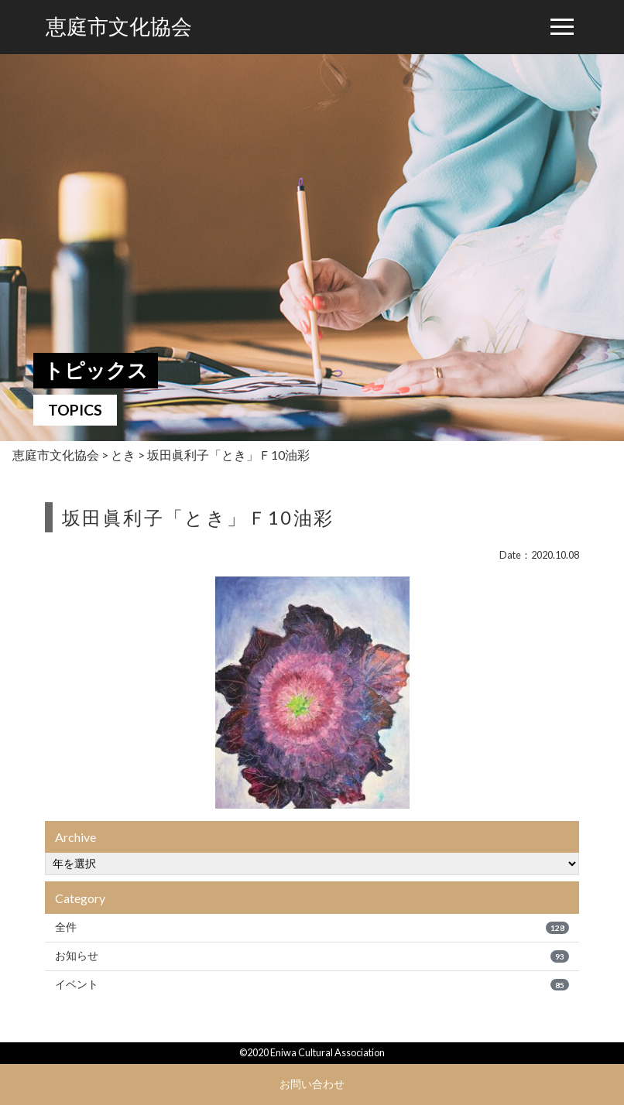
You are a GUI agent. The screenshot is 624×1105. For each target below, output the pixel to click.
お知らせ (312, 955)
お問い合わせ (312, 1083)
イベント (312, 984)
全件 (312, 927)
